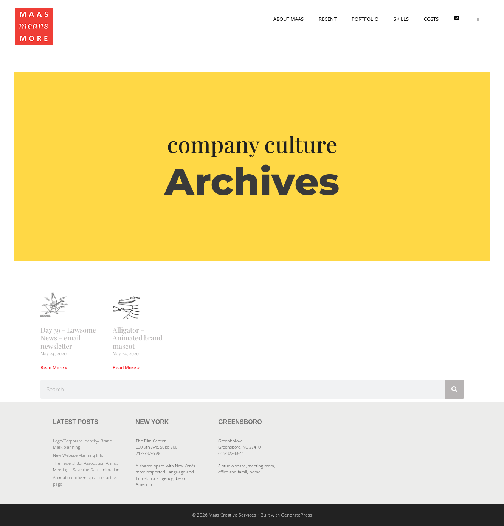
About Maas (288, 18)
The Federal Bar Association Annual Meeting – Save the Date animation (86, 466)
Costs (431, 18)
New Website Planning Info (78, 455)
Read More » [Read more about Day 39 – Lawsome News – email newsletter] (53, 367)
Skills (401, 18)
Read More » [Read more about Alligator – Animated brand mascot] (126, 367)
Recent (328, 18)
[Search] (454, 389)
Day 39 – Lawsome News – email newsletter (68, 338)
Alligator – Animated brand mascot (138, 338)
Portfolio (365, 18)
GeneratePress (296, 515)
